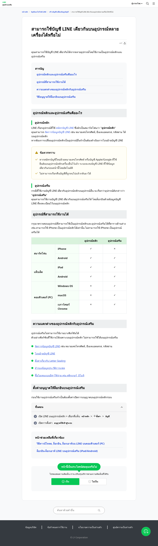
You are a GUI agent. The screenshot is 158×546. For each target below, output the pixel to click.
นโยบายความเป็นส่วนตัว (90, 527)
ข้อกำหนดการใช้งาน (57, 527)
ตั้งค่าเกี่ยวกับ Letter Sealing (50, 361)
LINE (4, 2)
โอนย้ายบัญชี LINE (45, 353)
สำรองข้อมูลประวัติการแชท (50, 368)
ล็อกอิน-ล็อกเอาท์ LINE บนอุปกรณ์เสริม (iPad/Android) (67, 451)
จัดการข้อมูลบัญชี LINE (57, 132)
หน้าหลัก (25, 12)
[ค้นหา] (147, 3)
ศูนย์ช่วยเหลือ (7, 5)
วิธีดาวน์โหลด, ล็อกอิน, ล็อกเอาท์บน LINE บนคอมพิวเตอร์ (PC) (70, 443)
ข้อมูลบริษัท (30, 527)
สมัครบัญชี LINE (65, 128)
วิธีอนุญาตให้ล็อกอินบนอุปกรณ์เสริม (56, 97)
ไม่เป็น (93, 481)
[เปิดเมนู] (154, 3)
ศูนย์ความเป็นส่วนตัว (123, 527)
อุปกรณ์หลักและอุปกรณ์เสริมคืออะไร (57, 74)
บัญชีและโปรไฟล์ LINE (38, 12)
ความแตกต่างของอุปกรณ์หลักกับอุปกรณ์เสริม (61, 89)
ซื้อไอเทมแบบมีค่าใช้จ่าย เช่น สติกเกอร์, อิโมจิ (59, 375)
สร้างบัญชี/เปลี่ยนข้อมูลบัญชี (59, 12)
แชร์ (123, 43)
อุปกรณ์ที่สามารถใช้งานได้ (51, 82)
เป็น (65, 481)
